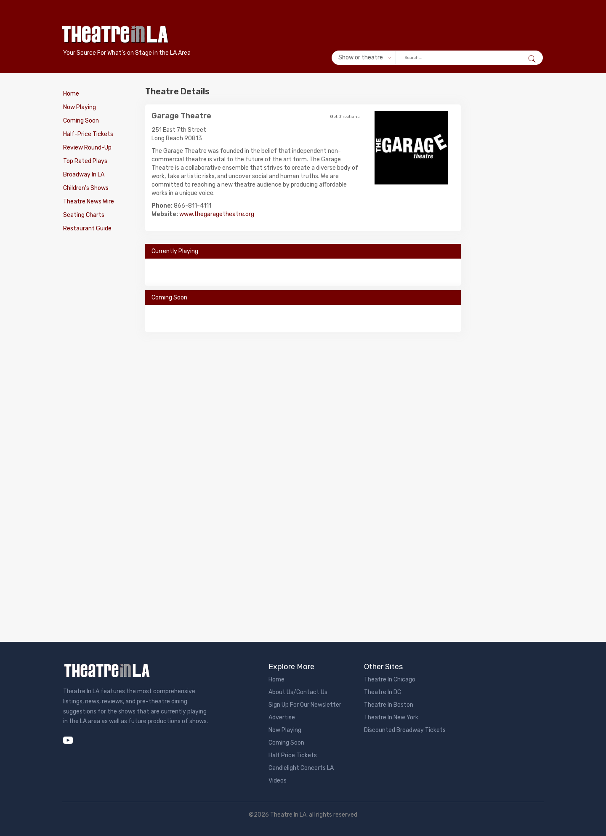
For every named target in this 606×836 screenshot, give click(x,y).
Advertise (281, 717)
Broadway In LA (83, 174)
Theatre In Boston (388, 704)
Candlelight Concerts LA (301, 768)
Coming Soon (81, 120)
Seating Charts (83, 215)
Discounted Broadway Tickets (405, 730)
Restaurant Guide (87, 228)
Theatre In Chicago (389, 679)
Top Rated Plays (85, 161)
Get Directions (345, 116)
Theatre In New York (391, 717)
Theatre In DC (382, 692)
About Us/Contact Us (297, 692)
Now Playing (79, 107)
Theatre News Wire (88, 201)
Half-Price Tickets (88, 134)
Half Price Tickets (292, 755)
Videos (277, 780)
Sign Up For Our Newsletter (304, 704)
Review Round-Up (87, 147)
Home (71, 93)
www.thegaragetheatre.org (216, 214)
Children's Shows (86, 188)
